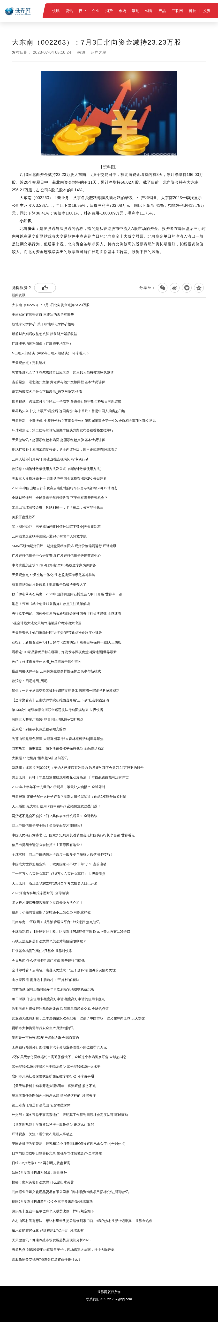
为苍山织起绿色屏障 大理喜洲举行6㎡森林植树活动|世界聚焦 (58, 739)
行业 (82, 11)
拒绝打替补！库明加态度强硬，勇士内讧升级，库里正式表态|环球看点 (65, 449)
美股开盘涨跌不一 (25, 517)
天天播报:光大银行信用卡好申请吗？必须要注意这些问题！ (56, 806)
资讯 (69, 11)
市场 (122, 11)
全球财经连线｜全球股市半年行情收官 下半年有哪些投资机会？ (60, 498)
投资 (207, 11)
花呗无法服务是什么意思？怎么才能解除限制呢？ (49, 941)
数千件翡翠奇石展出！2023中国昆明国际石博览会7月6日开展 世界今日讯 (67, 594)
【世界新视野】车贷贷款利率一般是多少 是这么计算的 (53, 1124)
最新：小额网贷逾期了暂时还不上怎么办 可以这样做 (51, 912)
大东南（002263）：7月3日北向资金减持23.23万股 (51, 305)
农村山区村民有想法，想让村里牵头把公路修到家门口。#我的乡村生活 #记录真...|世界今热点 (82, 1221)
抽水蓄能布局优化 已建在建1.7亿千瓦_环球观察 (48, 1230)
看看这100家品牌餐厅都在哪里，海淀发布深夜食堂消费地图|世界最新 (64, 652)
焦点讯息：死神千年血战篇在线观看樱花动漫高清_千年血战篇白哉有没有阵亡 (70, 777)
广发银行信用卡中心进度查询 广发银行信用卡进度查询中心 (56, 555)
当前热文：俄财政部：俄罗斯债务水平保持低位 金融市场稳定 (58, 748)
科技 (192, 11)
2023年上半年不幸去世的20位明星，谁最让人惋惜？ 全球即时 (58, 787)
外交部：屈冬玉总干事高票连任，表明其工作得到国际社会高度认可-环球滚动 (70, 1115)
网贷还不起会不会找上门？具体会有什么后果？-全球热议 (55, 816)
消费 (109, 11)
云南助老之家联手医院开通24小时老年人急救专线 (49, 536)
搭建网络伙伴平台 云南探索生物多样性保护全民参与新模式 (56, 671)
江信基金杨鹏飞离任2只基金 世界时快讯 (42, 951)
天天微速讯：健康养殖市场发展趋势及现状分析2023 (51, 1240)
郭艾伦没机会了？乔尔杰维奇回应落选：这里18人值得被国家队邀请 (63, 372)
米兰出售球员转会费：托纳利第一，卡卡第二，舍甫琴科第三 (57, 507)
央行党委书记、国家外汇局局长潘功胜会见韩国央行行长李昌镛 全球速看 (66, 613)
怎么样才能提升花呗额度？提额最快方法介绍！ (47, 903)
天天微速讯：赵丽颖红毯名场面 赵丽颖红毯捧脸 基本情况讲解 (58, 440)
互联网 (177, 11)
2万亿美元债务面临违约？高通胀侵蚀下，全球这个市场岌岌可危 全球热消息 (69, 1057)
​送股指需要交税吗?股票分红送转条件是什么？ (47, 1259)
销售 (149, 11)
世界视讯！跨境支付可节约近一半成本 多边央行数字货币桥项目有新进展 (66, 401)
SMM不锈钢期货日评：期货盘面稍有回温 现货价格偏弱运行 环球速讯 (64, 546)
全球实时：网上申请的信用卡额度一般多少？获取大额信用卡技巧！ (62, 854)
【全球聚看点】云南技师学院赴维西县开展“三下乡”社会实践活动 (60, 700)
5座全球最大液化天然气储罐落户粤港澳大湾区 (47, 623)
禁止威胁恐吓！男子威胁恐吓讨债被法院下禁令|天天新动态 (56, 527)
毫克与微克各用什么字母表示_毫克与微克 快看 (47, 392)
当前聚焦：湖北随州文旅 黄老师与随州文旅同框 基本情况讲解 (58, 382)
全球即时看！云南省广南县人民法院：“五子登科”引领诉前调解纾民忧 (64, 970)
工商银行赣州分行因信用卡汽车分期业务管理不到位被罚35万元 (59, 1047)
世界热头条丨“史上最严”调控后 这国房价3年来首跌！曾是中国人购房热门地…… (72, 411)
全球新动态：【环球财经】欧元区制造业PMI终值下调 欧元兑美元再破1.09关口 (71, 931)
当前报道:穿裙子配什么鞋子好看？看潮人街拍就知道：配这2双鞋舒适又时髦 (69, 797)
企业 (95, 11)
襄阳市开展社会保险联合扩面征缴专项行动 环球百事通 (53, 1076)
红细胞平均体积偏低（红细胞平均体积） (42, 343)
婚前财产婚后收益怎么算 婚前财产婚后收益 (44, 334)
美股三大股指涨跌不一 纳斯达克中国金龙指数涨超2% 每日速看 (59, 478)
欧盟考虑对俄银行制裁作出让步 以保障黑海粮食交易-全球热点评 (60, 1009)
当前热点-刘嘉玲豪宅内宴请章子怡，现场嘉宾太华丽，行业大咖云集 (63, 1250)
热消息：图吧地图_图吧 (30, 681)
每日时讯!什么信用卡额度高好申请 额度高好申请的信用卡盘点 (58, 999)
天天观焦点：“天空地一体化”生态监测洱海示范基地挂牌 (53, 575)
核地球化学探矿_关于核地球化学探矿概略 (43, 324)
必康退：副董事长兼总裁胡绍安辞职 (39, 729)
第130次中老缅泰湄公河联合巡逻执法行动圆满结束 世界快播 (57, 710)
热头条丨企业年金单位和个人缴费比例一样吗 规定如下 (53, 1211)
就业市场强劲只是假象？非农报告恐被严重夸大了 (49, 584)
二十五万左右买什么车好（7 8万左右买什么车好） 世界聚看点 (58, 874)
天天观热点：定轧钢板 (29, 363)
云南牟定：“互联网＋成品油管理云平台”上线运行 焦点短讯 (56, 922)
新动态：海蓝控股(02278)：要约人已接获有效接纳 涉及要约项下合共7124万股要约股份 (78, 768)
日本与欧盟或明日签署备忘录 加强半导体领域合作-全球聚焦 (57, 1153)
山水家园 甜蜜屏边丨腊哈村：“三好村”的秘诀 (45, 980)
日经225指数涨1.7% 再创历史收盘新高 (41, 1163)
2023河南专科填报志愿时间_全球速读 (40, 893)
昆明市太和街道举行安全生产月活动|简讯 (43, 1028)
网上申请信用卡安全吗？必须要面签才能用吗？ (47, 825)
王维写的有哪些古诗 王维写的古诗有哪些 (43, 314)
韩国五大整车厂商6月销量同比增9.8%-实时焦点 (47, 719)
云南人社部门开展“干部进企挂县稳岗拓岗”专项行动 (50, 459)
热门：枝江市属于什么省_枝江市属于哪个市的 (47, 662)
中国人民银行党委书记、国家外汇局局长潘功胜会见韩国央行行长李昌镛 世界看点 (73, 835)
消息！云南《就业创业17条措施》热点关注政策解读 (51, 604)
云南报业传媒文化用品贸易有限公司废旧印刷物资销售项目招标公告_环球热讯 (70, 1192)
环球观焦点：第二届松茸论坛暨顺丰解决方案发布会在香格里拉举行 (62, 430)
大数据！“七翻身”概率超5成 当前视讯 (40, 758)
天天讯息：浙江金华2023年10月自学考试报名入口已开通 (55, 883)
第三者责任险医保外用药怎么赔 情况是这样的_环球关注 (54, 1095)
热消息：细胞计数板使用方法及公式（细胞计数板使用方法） (57, 469)
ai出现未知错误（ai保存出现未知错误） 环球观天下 (50, 353)
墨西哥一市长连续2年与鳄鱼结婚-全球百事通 (45, 1038)
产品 (162, 11)
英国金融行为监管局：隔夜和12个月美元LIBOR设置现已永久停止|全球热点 (68, 1144)
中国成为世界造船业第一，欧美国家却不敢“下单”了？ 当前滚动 (59, 864)
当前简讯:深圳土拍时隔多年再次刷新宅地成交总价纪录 (53, 989)
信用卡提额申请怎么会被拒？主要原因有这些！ (47, 845)
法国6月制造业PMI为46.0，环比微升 (39, 1172)
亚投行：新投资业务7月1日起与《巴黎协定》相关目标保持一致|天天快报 (66, 642)
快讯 (56, 11)
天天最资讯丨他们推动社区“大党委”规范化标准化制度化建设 (57, 633)
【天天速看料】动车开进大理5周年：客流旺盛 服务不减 (54, 1086)
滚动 (135, 11)
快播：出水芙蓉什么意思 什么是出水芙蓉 (43, 1182)
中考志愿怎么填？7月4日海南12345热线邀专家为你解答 (54, 565)
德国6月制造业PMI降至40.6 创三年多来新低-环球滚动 (52, 1201)
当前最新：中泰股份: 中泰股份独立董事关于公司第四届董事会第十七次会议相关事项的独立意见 (84, 421)
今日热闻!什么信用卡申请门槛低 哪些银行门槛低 (48, 960)
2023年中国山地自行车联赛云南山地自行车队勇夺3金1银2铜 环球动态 (64, 488)
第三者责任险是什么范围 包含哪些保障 (41, 1105)
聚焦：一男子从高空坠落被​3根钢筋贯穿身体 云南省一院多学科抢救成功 (66, 690)
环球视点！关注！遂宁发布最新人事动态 (42, 1134)
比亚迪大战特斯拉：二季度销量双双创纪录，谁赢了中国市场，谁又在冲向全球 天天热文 (78, 1018)
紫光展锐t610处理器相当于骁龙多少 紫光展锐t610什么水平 (56, 1066)
